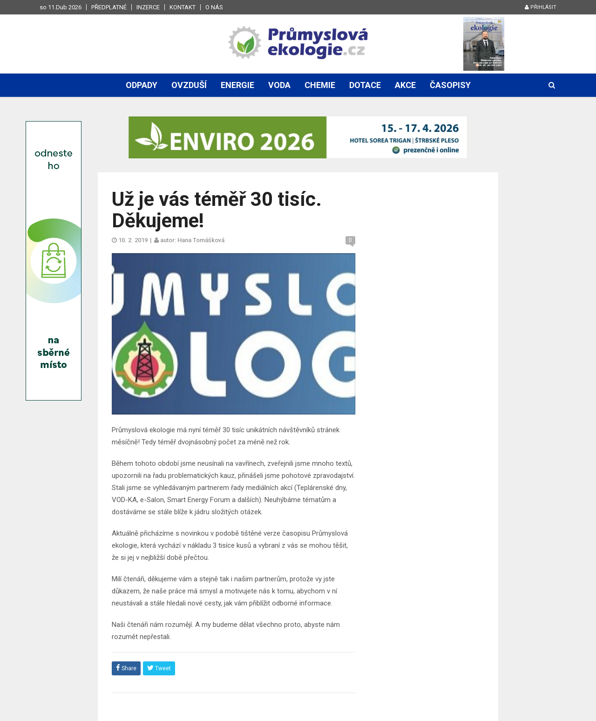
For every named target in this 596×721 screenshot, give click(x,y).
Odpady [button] (141, 85)
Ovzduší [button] (189, 85)
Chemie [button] (320, 85)
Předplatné (109, 7)
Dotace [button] (365, 85)
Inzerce (148, 7)
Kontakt (182, 7)
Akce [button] (405, 85)
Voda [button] (279, 85)
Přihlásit (540, 7)
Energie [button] (237, 85)
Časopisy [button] (450, 85)
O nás (214, 7)
